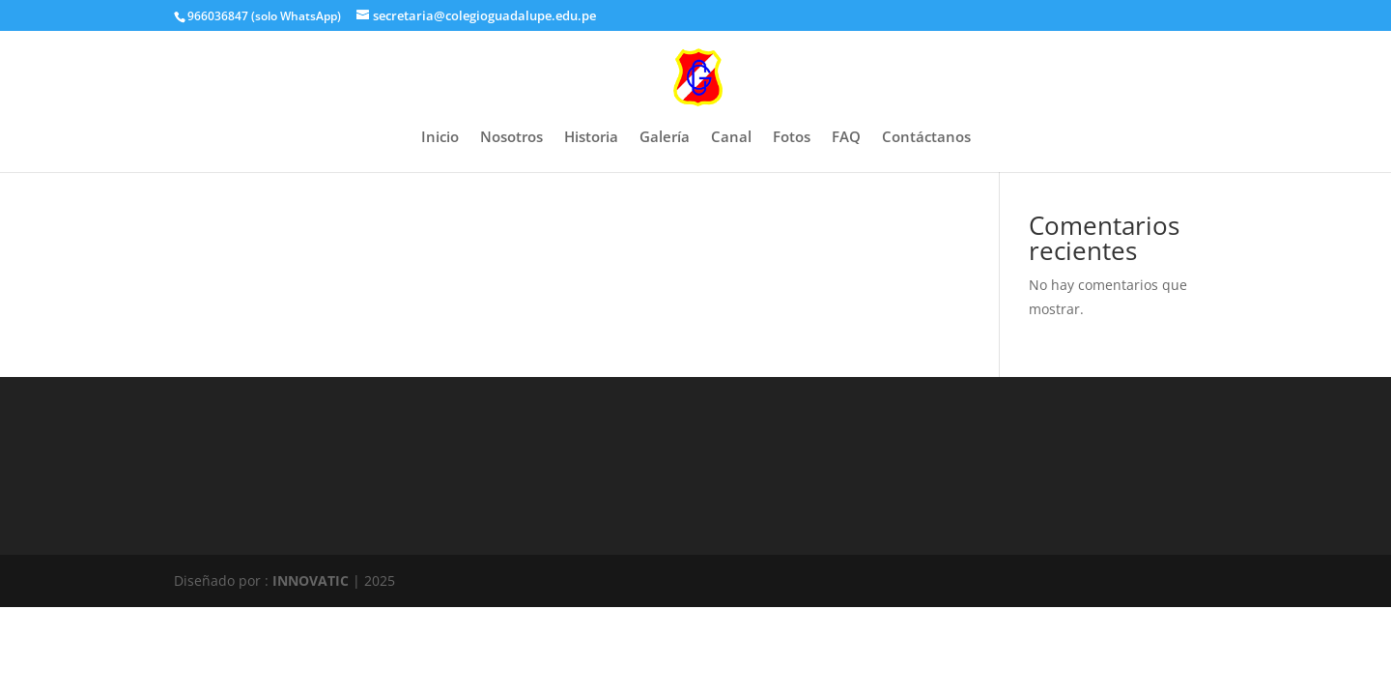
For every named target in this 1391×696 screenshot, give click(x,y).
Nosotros (511, 138)
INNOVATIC (310, 580)
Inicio (440, 138)
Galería (664, 138)
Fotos (791, 138)
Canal (731, 138)
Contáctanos (926, 138)
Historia (591, 138)
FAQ (846, 138)
